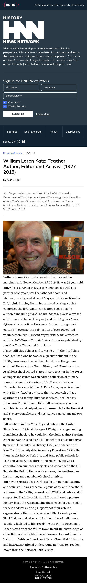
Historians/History (12, 153)
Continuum (14, 102)
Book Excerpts (33, 131)
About (53, 131)
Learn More (43, 114)
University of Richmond (72, 4)
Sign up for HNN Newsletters (43, 567)
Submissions (73, 131)
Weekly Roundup (17, 106)
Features (12, 131)
